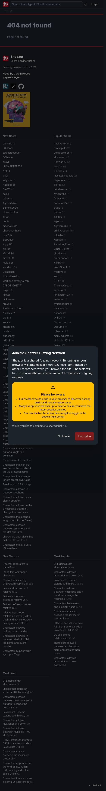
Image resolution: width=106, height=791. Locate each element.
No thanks (64, 436)
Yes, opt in (84, 436)
